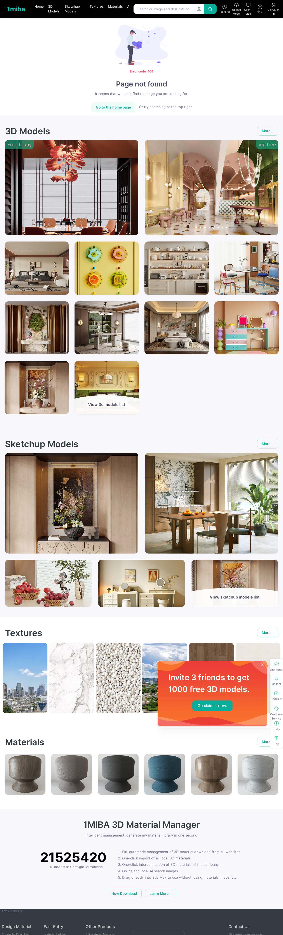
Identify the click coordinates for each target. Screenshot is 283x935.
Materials (115, 6)
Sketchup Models (72, 9)
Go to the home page (113, 107)
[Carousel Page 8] (87, 227)
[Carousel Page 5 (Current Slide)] (213, 227)
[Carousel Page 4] (69, 227)
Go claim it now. (212, 705)
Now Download (124, 893)
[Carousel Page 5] (74, 227)
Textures (97, 6)
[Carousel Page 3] (65, 227)
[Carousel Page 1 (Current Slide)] (56, 227)
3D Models (53, 9)
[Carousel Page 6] (78, 227)
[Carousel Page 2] (60, 227)
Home (39, 6)
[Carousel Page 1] (196, 227)
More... (268, 131)
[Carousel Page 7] (82, 227)
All (129, 6)
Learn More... (161, 893)
